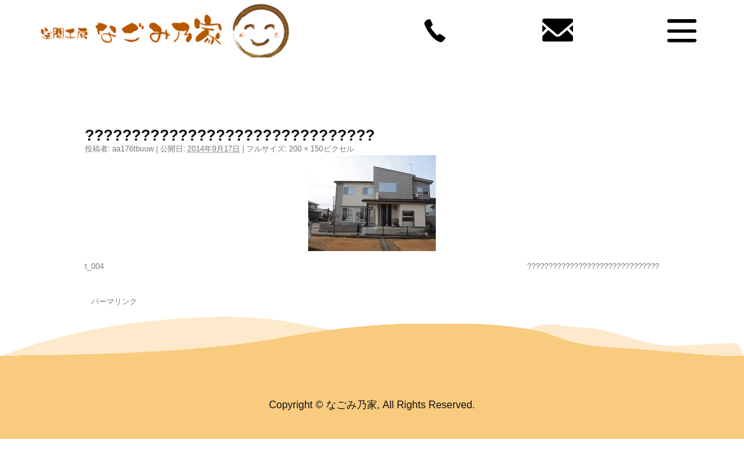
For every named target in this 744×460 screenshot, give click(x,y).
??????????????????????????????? (593, 266)
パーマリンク (114, 301)
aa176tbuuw (133, 148)
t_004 (94, 266)
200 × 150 (306, 148)
